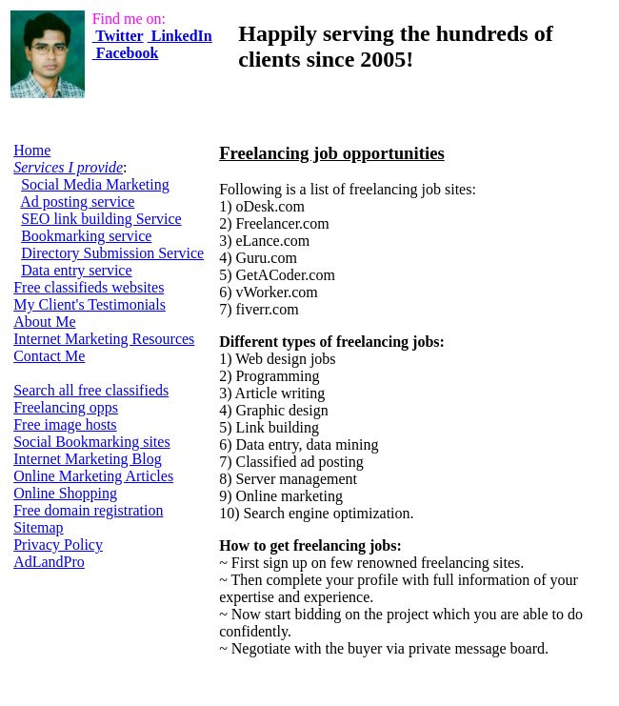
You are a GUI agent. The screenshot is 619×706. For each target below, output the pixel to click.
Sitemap (38, 527)
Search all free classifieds (91, 390)
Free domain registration (88, 510)
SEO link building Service (101, 219)
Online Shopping (65, 493)
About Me (44, 321)
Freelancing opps (65, 407)
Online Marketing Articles (93, 476)
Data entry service (76, 270)
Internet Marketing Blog (87, 459)
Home (31, 150)
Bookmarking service (86, 236)
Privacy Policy (58, 544)
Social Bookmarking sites (91, 442)
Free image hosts (64, 424)
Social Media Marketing (95, 184)
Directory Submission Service (112, 253)
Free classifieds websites (88, 287)
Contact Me (49, 356)
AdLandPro (49, 562)
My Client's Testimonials (89, 304)
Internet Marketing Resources (103, 339)
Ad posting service (77, 201)
